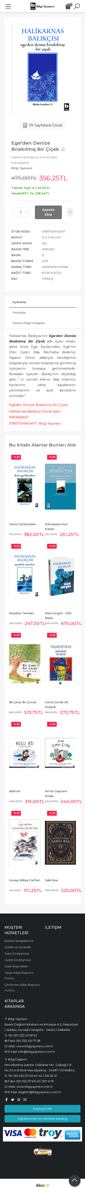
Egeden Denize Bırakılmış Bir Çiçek (38, 405)
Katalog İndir (42, 1108)
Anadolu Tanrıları (21, 613)
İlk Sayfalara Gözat (42, 125)
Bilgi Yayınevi (50, 423)
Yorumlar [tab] (19, 312)
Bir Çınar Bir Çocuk (22, 702)
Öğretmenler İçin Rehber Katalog (42, 1118)
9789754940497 (23, 423)
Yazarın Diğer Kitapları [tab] (28, 323)
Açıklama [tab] (19, 302)
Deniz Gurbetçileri (22, 524)
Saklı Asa (51, 880)
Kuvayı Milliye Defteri (24, 880)
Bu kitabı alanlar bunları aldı (42, 445)
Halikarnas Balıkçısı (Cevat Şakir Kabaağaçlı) (35, 414)
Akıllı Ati (14, 791)
